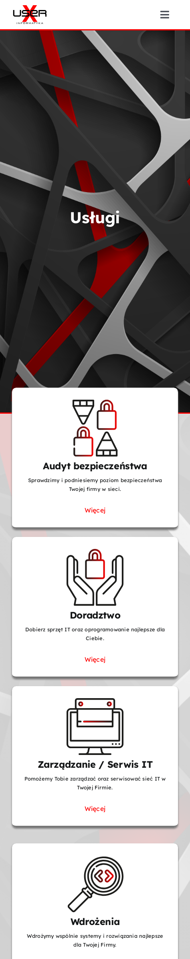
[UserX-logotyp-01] (30, 7)
